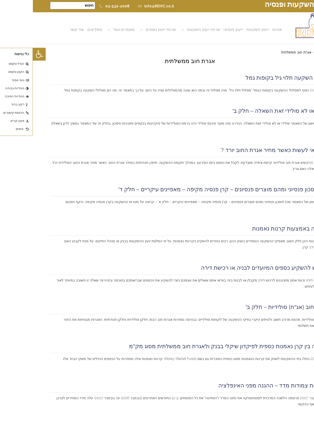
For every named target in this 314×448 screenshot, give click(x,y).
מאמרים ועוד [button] (91, 29)
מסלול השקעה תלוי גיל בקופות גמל (255, 77)
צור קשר (44, 29)
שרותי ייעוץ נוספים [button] (128, 29)
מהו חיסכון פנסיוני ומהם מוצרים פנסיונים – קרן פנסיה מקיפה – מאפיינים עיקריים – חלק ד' (191, 189)
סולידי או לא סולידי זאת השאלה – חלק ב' (248, 110)
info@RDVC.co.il (123, 6)
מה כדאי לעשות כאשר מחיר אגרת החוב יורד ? (242, 150)
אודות (244, 29)
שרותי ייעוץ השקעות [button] (170, 29)
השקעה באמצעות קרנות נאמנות (258, 228)
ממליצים (61, 29)
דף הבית (290, 52)
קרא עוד (290, 96)
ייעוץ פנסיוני (200, 29)
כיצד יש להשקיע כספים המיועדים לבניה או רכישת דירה (232, 267)
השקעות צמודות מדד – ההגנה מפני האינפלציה (241, 385)
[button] (6, 54)
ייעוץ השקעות (224, 29)
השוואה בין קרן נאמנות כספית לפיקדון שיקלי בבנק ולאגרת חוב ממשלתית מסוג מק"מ (196, 346)
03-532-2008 (81, 6)
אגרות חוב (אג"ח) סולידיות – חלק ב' (255, 307)
